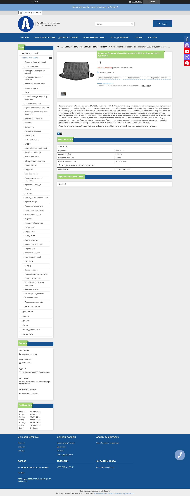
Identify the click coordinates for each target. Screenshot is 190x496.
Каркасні (28, 123)
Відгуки (25, 325)
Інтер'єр (28, 266)
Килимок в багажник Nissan (95, 47)
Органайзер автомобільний (36, 148)
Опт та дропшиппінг (120, 37)
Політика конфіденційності (124, 493)
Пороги (28, 189)
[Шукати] (132, 24)
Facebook (21, 443)
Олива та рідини (31, 88)
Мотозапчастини (31, 66)
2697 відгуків (137, 2)
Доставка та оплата (68, 37)
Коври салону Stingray (66, 443)
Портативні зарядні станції (35, 62)
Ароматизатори (31, 202)
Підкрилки (29, 169)
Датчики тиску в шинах (34, 244)
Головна (24, 37)
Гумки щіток (29, 135)
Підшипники (30, 232)
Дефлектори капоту (33, 153)
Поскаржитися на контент (103, 493)
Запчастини (29, 227)
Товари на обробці (32, 253)
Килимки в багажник (73, 47)
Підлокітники (30, 249)
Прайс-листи (27, 312)
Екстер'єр (29, 261)
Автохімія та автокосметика (36, 274)
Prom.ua (107, 491)
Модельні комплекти (33, 103)
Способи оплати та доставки (107, 443)
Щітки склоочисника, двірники (37, 108)
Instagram (21, 447)
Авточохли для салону (34, 118)
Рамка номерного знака (34, 210)
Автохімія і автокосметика (35, 84)
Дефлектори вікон (32, 157)
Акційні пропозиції (30, 53)
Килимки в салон (32, 140)
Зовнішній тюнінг (31, 174)
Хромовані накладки (33, 185)
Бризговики (61, 447)
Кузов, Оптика (30, 165)
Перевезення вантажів (34, 302)
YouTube (21, 451)
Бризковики (29, 127)
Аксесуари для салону (34, 206)
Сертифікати (27, 334)
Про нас (139, 37)
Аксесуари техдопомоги (34, 294)
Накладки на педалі (33, 214)
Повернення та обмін (93, 37)
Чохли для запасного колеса (36, 198)
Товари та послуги (43, 37)
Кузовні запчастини (32, 278)
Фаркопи (28, 219)
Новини (25, 316)
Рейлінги (28, 193)
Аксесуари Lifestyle (32, 306)
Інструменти (30, 236)
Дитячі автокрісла (32, 240)
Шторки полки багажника (35, 161)
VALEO (28, 144)
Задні (27, 92)
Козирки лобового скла (34, 223)
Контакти (152, 37)
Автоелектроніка (31, 289)
